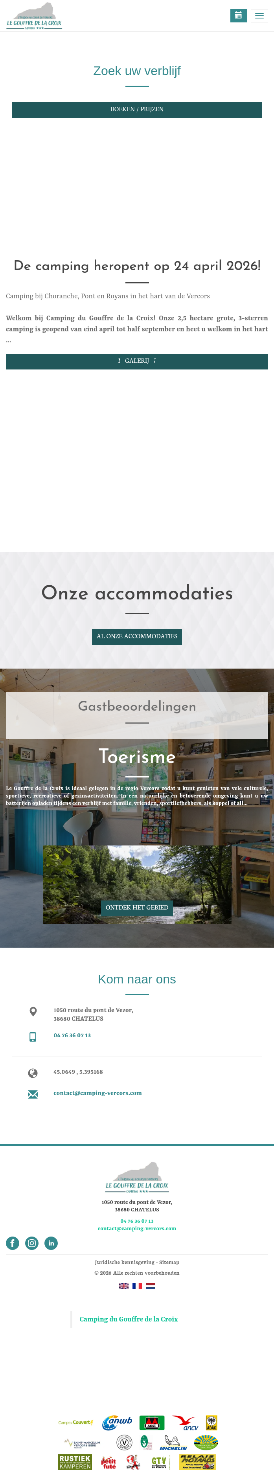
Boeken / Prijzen (137, 108)
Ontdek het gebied (137, 906)
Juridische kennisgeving (124, 1262)
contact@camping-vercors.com (97, 1093)
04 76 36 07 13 (72, 1035)
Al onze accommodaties (137, 635)
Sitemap (169, 1262)
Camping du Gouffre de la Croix (129, 1319)
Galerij (137, 360)
